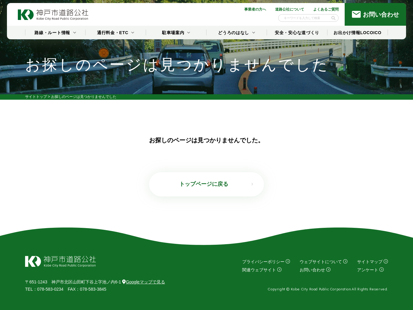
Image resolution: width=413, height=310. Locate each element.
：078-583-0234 (44, 289)
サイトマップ (369, 261)
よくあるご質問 (326, 9)
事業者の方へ (255, 9)
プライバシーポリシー (263, 261)
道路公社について (289, 9)
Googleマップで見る (143, 281)
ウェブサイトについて (321, 261)
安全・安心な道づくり (297, 32)
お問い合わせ (312, 269)
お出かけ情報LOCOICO (357, 32)
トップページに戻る (203, 184)
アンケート (367, 269)
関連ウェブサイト (259, 269)
